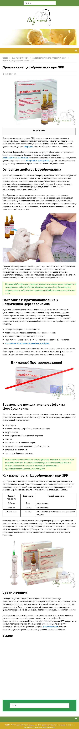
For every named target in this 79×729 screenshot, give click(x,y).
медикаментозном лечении (15, 157)
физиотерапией (50, 626)
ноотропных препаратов (37, 160)
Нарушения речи (20, 58)
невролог (28, 146)
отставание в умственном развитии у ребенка (27, 343)
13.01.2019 (9, 74)
